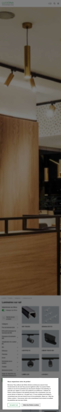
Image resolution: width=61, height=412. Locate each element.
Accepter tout (14, 405)
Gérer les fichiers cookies (31, 405)
